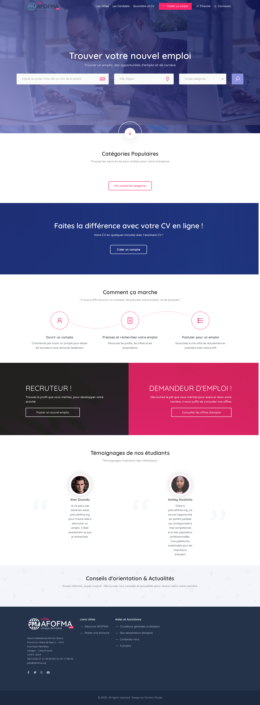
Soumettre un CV (143, 6)
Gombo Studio (153, 697)
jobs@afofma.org (36, 663)
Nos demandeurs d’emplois (136, 632)
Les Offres (102, 6)
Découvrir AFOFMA (96, 626)
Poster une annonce (97, 632)
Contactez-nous (129, 639)
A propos (125, 645)
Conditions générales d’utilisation (140, 626)
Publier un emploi (175, 6)
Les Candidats (121, 6)
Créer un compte (128, 249)
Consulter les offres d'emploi (201, 412)
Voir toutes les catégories (130, 185)
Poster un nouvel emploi (52, 412)
